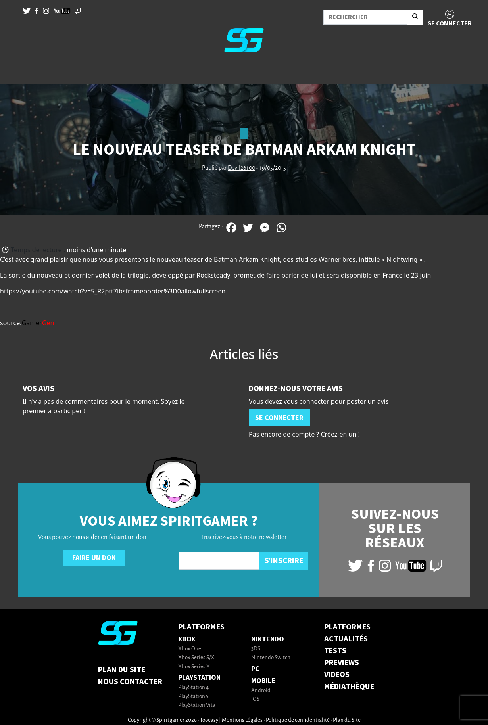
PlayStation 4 (193, 687)
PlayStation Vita (196, 705)
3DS (255, 649)
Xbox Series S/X (196, 658)
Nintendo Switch (270, 658)
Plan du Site (121, 669)
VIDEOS (337, 674)
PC (255, 669)
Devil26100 (241, 168)
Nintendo (267, 639)
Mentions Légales (242, 720)
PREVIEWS (341, 662)
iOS (255, 699)
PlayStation (199, 678)
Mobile (263, 681)
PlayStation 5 (193, 697)
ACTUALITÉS (346, 638)
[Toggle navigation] (16, 71)
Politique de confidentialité (298, 720)
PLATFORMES (347, 627)
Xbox (186, 639)
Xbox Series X (194, 667)
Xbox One (189, 649)
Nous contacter (130, 681)
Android (261, 691)
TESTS (335, 650)
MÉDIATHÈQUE (349, 686)
